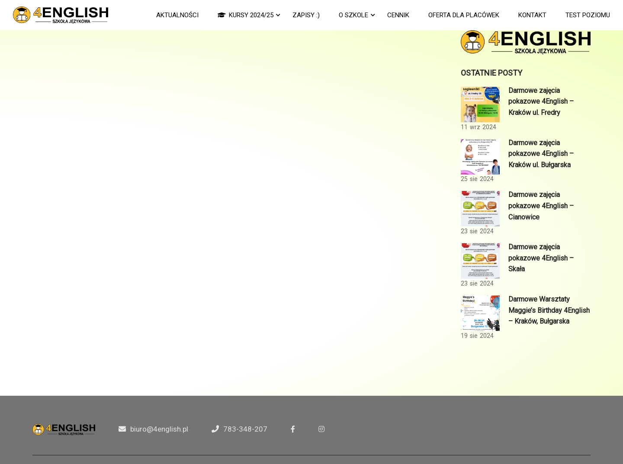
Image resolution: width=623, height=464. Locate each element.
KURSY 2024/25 (245, 15)
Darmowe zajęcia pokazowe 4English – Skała (541, 258)
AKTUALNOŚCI (177, 15)
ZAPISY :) (306, 15)
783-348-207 (245, 429)
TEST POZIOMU (587, 15)
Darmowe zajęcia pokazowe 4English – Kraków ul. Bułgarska (541, 154)
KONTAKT (532, 15)
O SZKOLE (353, 15)
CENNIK (398, 15)
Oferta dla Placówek (463, 15)
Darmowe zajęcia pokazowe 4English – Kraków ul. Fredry (541, 101)
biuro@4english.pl (159, 429)
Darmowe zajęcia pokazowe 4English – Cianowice (541, 206)
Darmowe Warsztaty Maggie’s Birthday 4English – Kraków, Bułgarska (549, 310)
